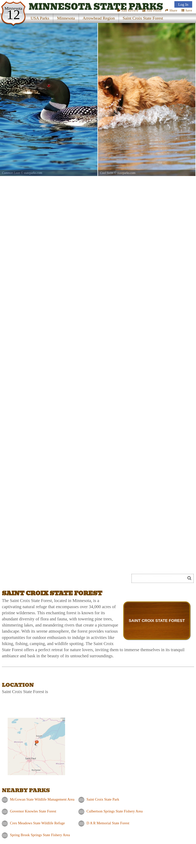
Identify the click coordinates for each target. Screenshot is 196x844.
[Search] (160, 578)
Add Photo (151, 10)
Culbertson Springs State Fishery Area (115, 811)
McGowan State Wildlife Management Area (42, 800)
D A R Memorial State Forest (108, 823)
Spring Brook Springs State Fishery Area (40, 835)
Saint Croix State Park (103, 800)
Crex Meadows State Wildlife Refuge (37, 823)
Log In (183, 4)
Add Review (128, 10)
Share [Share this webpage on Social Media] (171, 10)
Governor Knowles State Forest (33, 811)
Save (186, 10)
